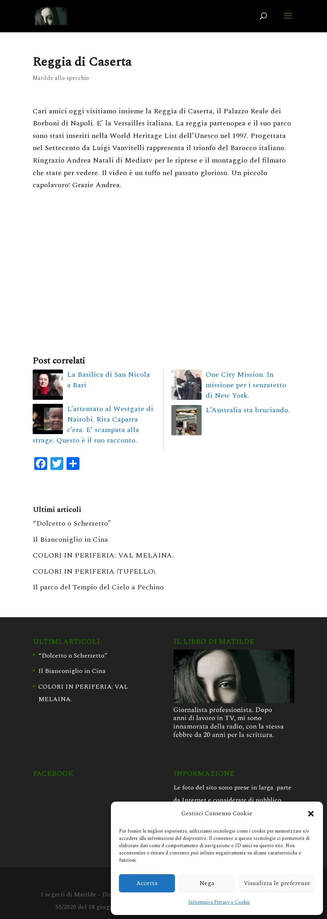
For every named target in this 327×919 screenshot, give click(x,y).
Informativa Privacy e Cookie (219, 902)
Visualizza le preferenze (277, 883)
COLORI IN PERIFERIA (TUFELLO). (95, 571)
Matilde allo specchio (61, 78)
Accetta (147, 883)
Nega (207, 883)
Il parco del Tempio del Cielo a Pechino (98, 587)
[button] (311, 814)
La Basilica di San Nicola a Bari (108, 380)
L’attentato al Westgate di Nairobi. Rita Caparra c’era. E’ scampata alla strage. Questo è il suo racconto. (93, 424)
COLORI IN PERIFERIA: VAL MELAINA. (103, 555)
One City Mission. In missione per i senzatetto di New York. (246, 385)
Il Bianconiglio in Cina (70, 539)
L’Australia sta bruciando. (248, 410)
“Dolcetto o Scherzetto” (72, 523)
